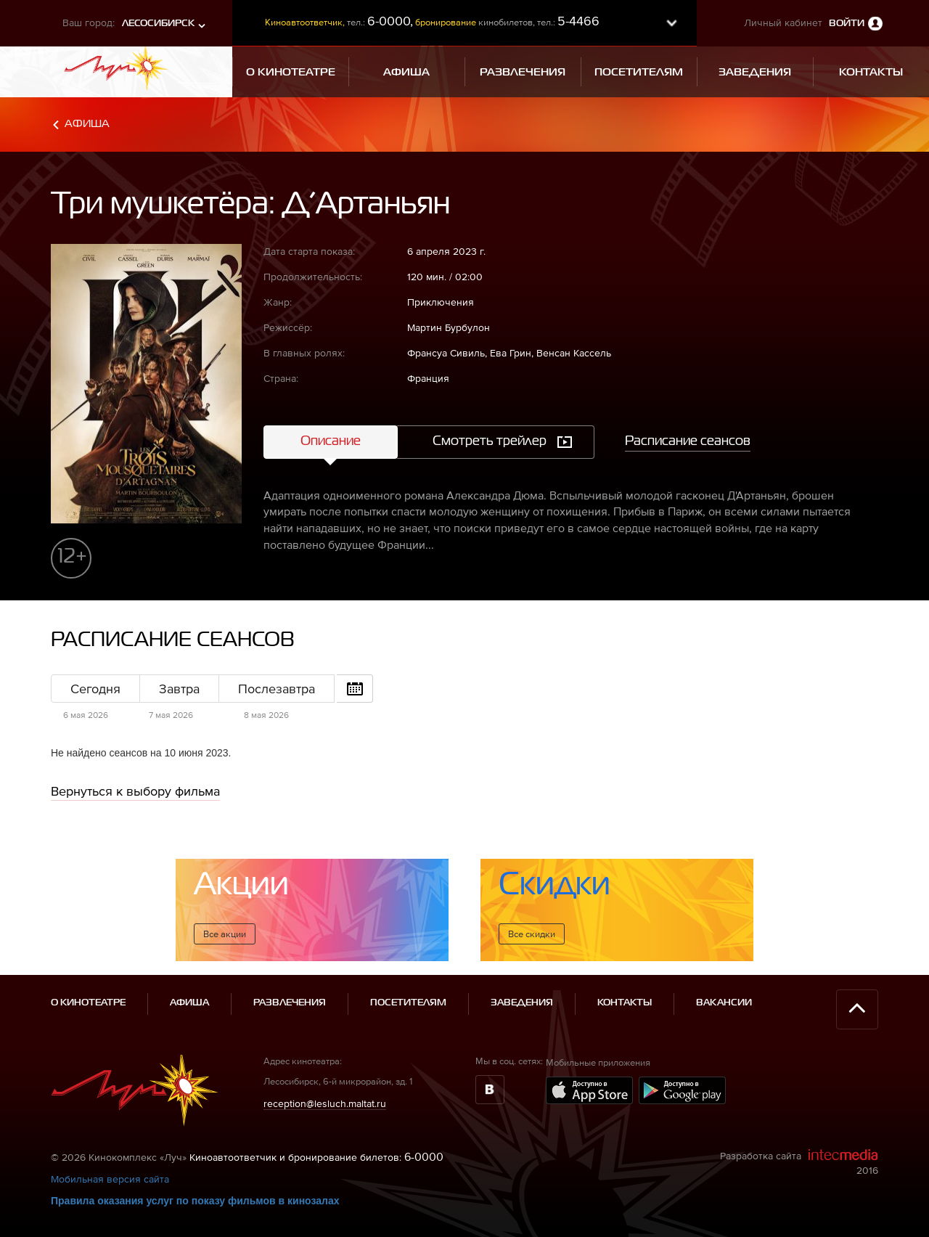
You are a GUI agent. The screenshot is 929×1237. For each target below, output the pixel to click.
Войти (846, 23)
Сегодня (95, 688)
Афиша (87, 123)
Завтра (179, 688)
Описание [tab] (330, 441)
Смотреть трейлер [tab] (490, 441)
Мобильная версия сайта (110, 1179)
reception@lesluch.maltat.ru (324, 1103)
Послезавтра (276, 688)
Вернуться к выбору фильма (135, 791)
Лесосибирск (158, 23)
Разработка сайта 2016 (799, 1162)
